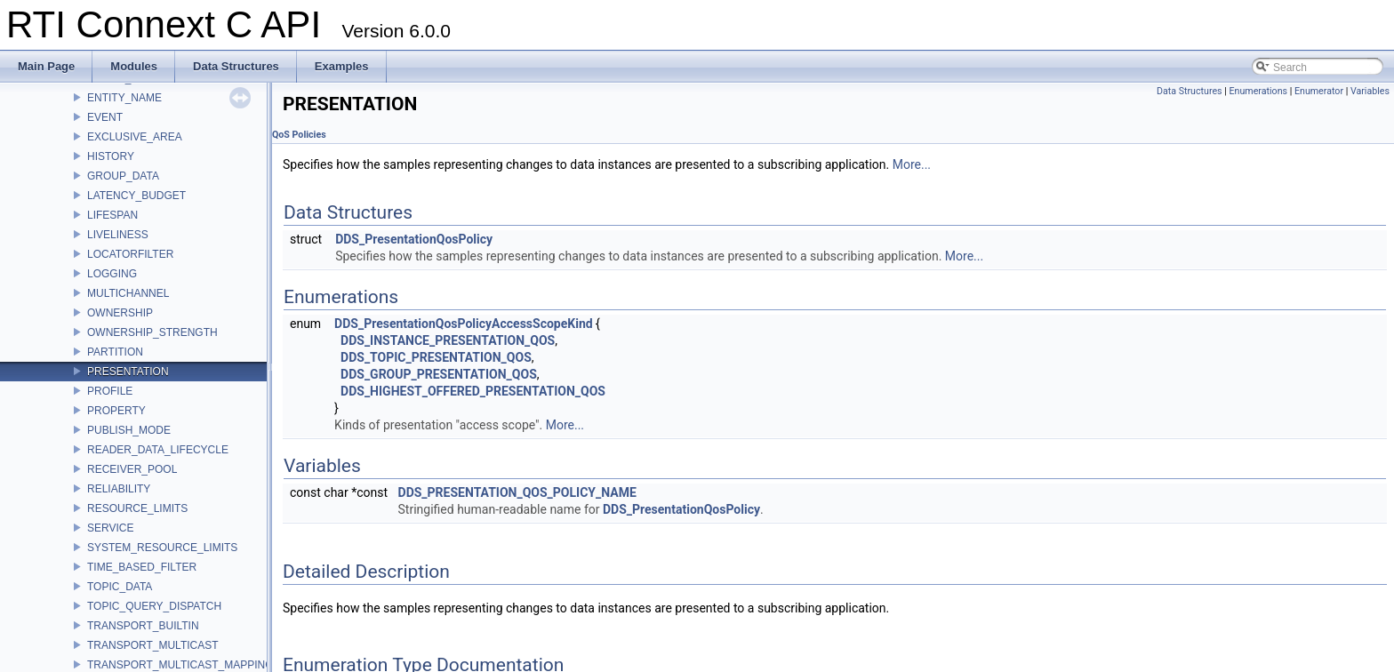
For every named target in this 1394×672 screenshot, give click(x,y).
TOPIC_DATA (119, 586)
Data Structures (1189, 91)
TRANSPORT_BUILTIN (143, 626)
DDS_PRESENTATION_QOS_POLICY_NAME (517, 492)
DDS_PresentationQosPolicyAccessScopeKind (463, 323)
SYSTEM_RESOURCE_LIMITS (162, 547)
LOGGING (112, 274)
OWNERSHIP (120, 313)
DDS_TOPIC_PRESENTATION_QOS (436, 357)
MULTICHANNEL (128, 293)
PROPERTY (116, 410)
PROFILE (109, 391)
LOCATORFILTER (130, 254)
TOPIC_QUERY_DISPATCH (154, 606)
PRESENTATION (128, 371)
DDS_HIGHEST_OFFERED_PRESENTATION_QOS (472, 391)
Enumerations (1258, 91)
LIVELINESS (117, 234)
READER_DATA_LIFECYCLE (157, 450)
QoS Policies (299, 134)
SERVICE (110, 528)
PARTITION (115, 352)
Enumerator (1318, 91)
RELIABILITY (118, 489)
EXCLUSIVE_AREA (134, 137)
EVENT (105, 117)
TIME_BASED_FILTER (141, 567)
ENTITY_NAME (124, 98)
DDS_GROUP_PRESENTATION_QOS (438, 374)
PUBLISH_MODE (129, 430)
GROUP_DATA (123, 176)
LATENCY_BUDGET (136, 195)
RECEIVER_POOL (132, 469)
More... (912, 164)
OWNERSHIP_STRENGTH (152, 332)
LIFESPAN (112, 215)
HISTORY (110, 156)
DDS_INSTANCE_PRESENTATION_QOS (447, 340)
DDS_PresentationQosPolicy (414, 239)
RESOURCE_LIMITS (137, 508)
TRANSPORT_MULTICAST (153, 645)
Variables (1370, 91)
